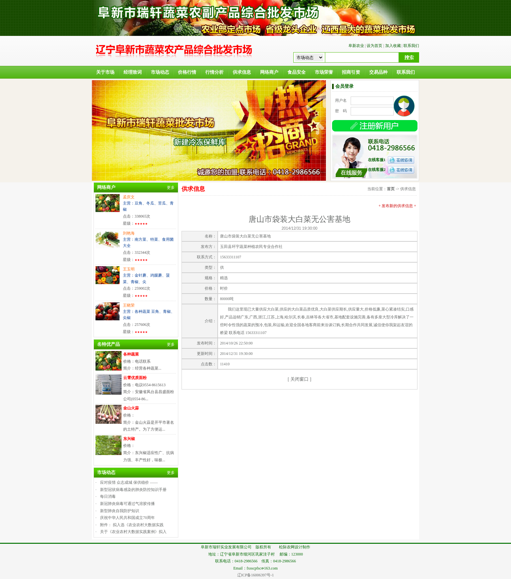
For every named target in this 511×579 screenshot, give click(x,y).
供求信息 (242, 72)
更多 (171, 187)
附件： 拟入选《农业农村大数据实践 (132, 525)
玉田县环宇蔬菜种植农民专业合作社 (251, 246)
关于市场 (105, 72)
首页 (391, 189)
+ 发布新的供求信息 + (397, 206)
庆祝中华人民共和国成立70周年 (127, 517)
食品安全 (296, 72)
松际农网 (287, 547)
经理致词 (133, 72)
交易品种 (378, 72)
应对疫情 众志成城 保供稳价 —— (129, 482)
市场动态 (160, 72)
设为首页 (374, 45)
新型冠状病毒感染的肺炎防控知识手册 (133, 489)
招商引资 (351, 72)
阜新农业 (356, 45)
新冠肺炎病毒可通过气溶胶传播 (127, 503)
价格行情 (187, 72)
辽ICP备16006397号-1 (255, 575)
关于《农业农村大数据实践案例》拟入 (133, 531)
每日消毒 (108, 496)
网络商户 (269, 72)
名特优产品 (108, 344)
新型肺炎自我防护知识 (119, 511)
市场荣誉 (324, 72)
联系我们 (411, 45)
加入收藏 (393, 45)
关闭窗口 (299, 379)
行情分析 (214, 72)
